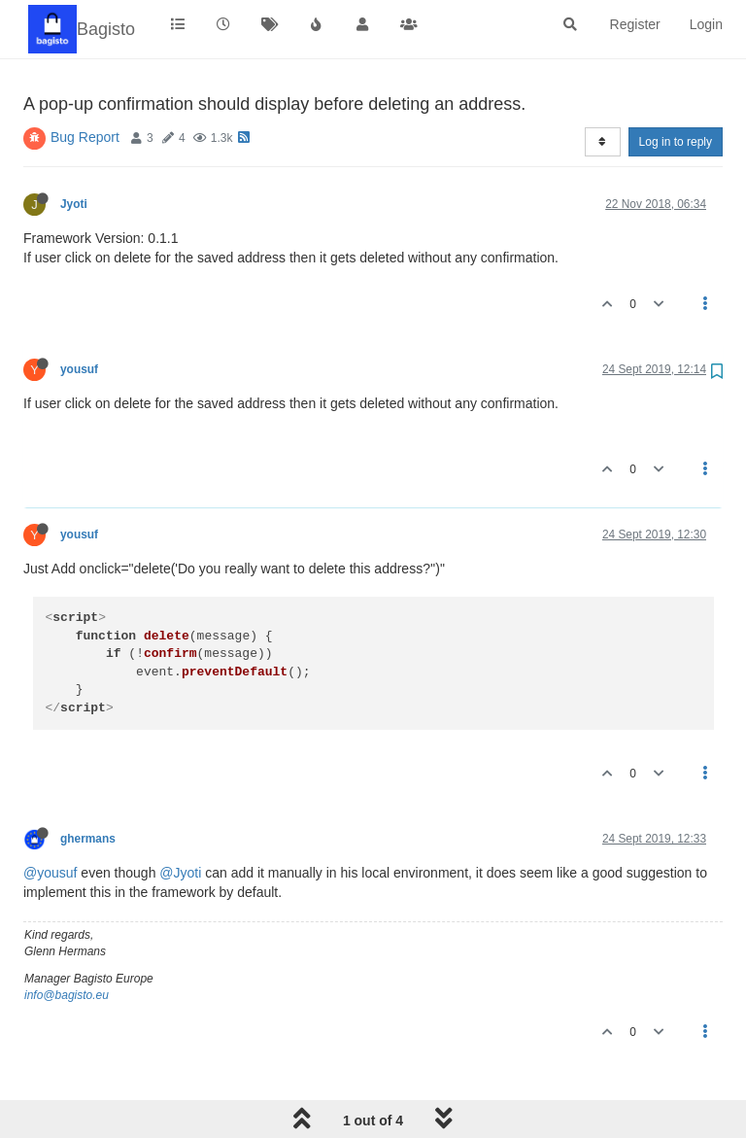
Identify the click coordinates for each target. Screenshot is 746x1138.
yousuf (79, 369)
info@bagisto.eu (66, 995)
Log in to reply (675, 142)
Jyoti (73, 204)
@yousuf (50, 872)
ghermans (88, 838)
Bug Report (85, 137)
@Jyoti (180, 872)
